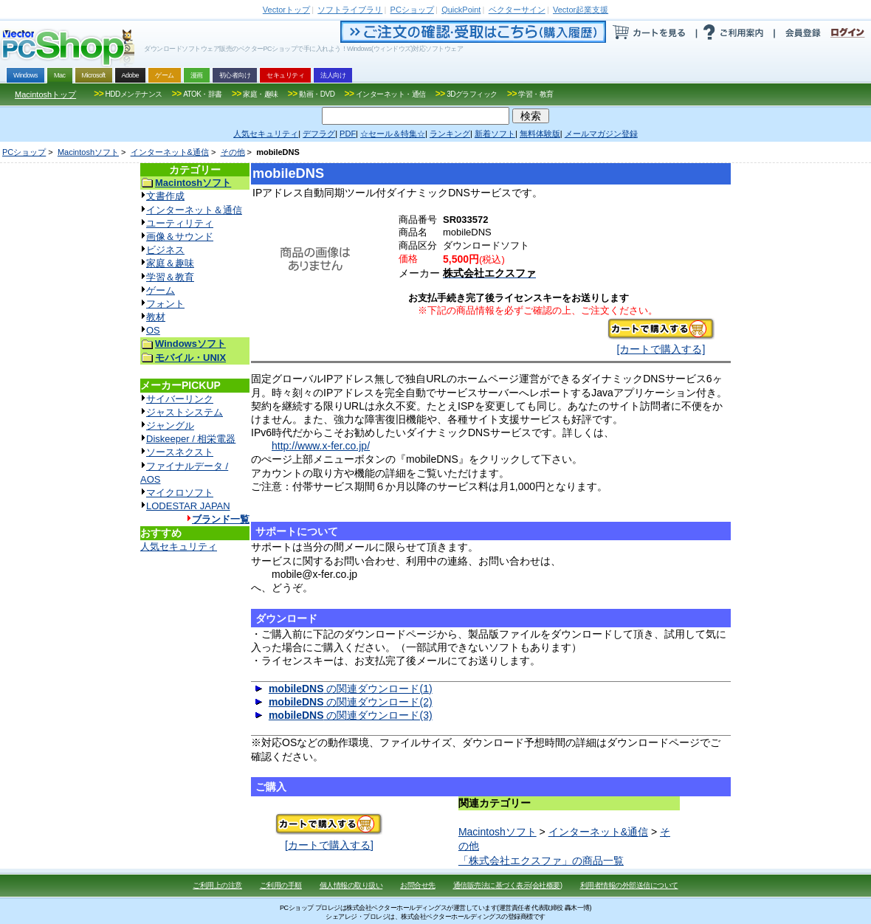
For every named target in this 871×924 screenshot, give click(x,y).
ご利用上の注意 (217, 885)
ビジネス (165, 249)
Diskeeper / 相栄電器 (190, 438)
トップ (286, 9)
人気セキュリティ (178, 546)
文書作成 (165, 195)
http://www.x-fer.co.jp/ (321, 446)
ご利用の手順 (281, 885)
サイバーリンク (179, 398)
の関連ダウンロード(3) (351, 715)
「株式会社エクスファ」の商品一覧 (541, 860)
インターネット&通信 (170, 152)
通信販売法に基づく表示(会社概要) (507, 885)
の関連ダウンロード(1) (351, 688)
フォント (165, 303)
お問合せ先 (418, 885)
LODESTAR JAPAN (188, 505)
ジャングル (170, 425)
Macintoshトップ (45, 94)
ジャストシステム (184, 412)
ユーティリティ (179, 223)
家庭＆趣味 (170, 263)
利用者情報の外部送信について (629, 885)
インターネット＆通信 (194, 210)
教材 (155, 317)
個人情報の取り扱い (351, 885)
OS (153, 330)
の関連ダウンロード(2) (351, 702)
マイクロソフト (179, 492)
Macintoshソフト (88, 152)
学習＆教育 (170, 277)
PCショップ (24, 152)
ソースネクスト (179, 452)
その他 (233, 152)
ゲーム (160, 290)
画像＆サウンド (179, 236)
